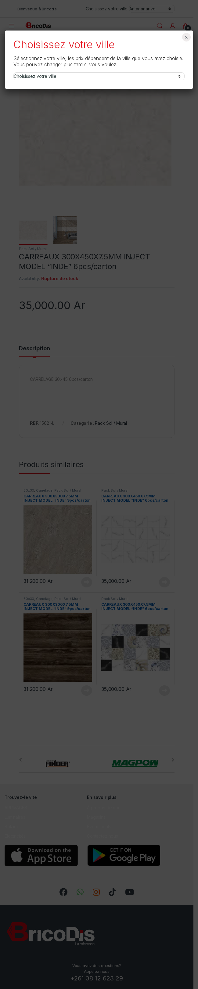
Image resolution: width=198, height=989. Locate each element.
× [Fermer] (186, 37)
